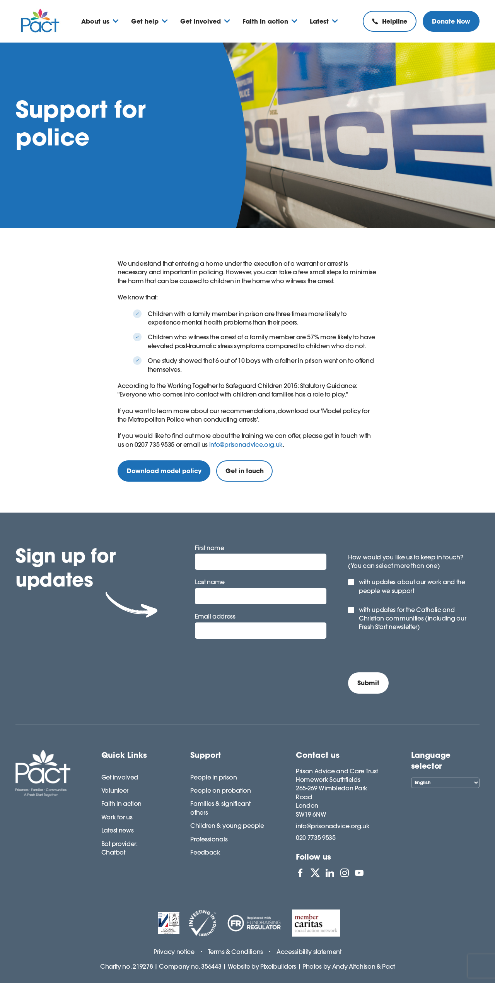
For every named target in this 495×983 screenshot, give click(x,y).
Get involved (119, 777)
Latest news (117, 830)
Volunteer (114, 790)
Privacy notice (174, 952)
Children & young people (227, 825)
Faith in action (121, 803)
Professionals (208, 839)
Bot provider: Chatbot (119, 848)
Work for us (116, 817)
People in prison (213, 777)
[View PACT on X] (315, 872)
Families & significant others (220, 808)
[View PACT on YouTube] (359, 872)
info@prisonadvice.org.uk (246, 444)
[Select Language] (445, 783)
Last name (210, 582)
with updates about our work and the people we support (412, 586)
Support (205, 755)
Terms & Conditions (235, 952)
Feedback (205, 852)
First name (209, 548)
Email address (215, 616)
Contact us (318, 755)
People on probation (220, 790)
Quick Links (124, 755)
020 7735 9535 (316, 837)
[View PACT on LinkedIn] (330, 872)
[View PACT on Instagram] (344, 872)
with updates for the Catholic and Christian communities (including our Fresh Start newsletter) (412, 618)
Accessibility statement (309, 952)
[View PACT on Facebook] (300, 872)
